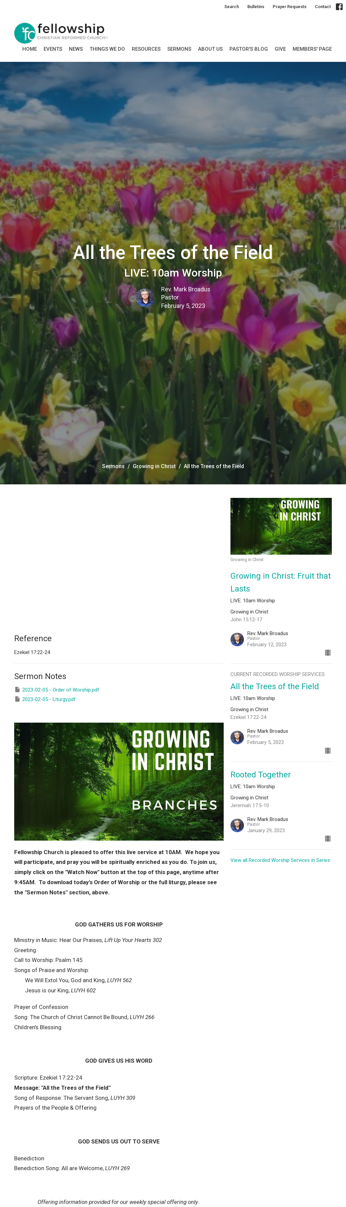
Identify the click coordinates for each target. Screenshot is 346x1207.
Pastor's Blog (248, 49)
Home (29, 49)
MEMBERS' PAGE (312, 49)
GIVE (280, 49)
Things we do (107, 49)
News (76, 49)
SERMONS (179, 49)
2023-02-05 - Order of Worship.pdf (56, 689)
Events (53, 49)
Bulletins (255, 6)
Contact (323, 6)
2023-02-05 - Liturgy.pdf (45, 699)
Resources (146, 49)
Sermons (113, 466)
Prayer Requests (289, 6)
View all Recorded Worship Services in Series (280, 860)
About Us (210, 49)
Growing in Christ (154, 466)
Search (231, 6)
